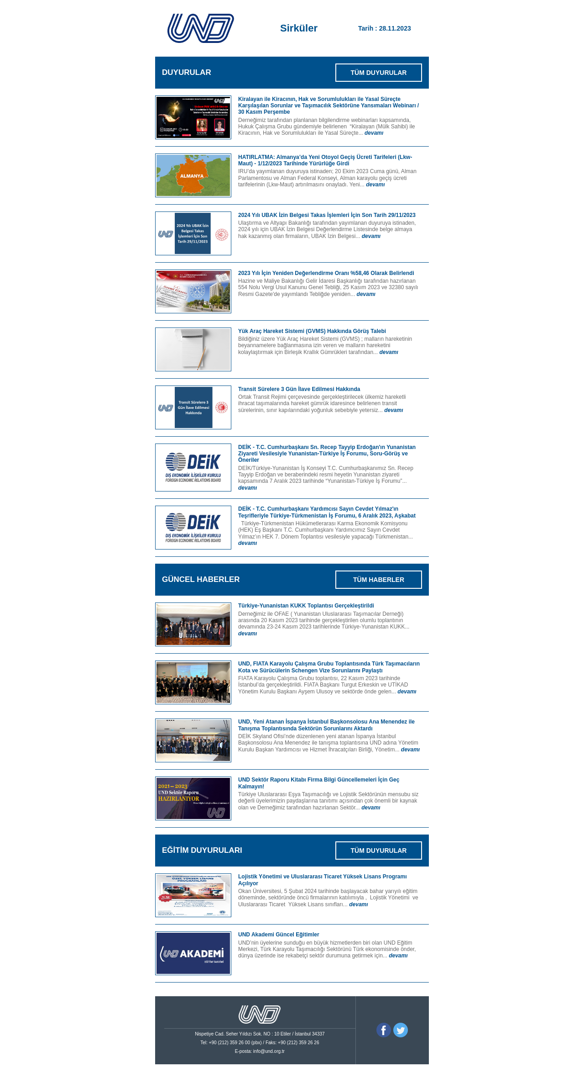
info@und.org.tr (269, 1051)
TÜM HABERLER (378, 579)
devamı (374, 133)
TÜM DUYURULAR (379, 72)
